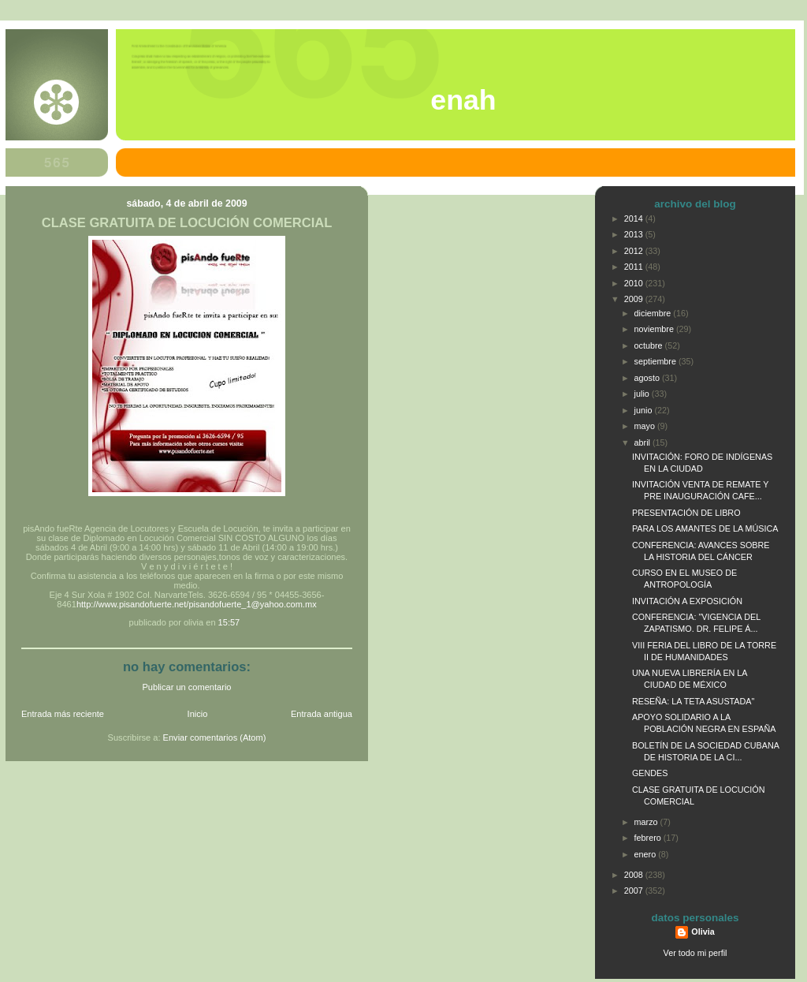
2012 (634, 251)
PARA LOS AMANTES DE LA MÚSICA (705, 528)
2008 (634, 874)
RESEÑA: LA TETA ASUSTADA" (693, 701)
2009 (634, 299)
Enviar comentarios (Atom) (214, 737)
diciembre (654, 313)
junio (644, 410)
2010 (634, 283)
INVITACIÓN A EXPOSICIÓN (687, 601)
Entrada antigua (321, 714)
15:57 (229, 622)
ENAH (463, 100)
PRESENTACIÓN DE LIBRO (686, 512)
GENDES (650, 773)
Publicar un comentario (187, 687)
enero (646, 854)
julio (643, 393)
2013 (634, 234)
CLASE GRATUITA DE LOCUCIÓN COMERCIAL (187, 222)
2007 (634, 890)
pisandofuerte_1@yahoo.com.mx (252, 604)
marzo (647, 822)
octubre (649, 345)
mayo (645, 426)
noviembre (655, 329)
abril (643, 442)
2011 (634, 266)
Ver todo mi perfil (695, 953)
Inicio (198, 714)
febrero (649, 837)
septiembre (656, 361)
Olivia (702, 931)
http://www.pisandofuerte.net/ (132, 604)
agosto (648, 378)
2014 (634, 218)
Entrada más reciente (62, 714)
